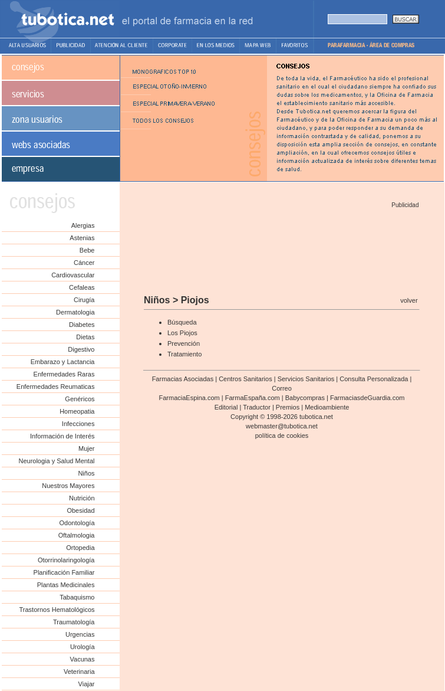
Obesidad (80, 510)
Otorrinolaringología (66, 560)
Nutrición (81, 498)
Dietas (85, 336)
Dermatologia (75, 312)
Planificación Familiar (64, 572)
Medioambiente (327, 407)
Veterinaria (79, 671)
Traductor (257, 407)
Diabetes (81, 324)
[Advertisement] (281, 247)
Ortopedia (80, 547)
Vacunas (82, 659)
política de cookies (282, 435)
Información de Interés (62, 436)
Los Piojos (182, 332)
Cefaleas (81, 287)
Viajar (86, 683)
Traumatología (74, 621)
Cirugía (84, 299)
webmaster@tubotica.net (282, 426)
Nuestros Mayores (68, 485)
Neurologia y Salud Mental (56, 460)
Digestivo (81, 349)
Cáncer (84, 262)
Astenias (82, 237)
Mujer (86, 448)
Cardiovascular (72, 275)
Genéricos (79, 398)
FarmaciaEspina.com (189, 397)
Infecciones (78, 423)
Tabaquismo (77, 597)
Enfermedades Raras (64, 374)
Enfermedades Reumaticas (56, 386)
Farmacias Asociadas (183, 378)
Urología (82, 646)
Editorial (226, 407)
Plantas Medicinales (66, 584)
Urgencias (80, 634)
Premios (287, 407)
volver (408, 300)
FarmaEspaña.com (252, 397)
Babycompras (305, 397)
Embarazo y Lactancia (63, 361)
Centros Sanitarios (245, 378)
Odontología (77, 522)
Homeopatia (77, 411)
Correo (282, 388)
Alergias (83, 225)
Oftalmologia (76, 535)
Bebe (87, 250)
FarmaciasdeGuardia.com (367, 397)
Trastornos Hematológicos (57, 609)
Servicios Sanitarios (306, 378)
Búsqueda (182, 322)
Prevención (183, 343)
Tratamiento (184, 354)
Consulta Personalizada (373, 378)
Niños (86, 473)
